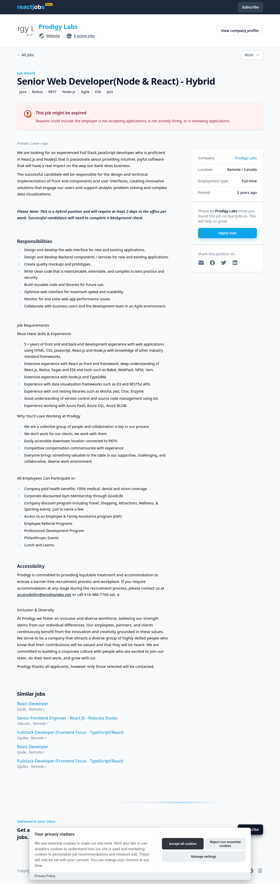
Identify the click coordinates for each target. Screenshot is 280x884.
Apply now (227, 232)
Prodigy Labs (58, 26)
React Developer (32, 703)
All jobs (25, 54)
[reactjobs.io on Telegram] (251, 871)
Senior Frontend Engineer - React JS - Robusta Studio (67, 718)
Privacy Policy (45, 876)
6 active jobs (84, 35)
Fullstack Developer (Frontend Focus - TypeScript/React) (70, 732)
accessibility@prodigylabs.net (44, 594)
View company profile (240, 30)
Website (53, 35)
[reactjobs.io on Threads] (260, 871)
